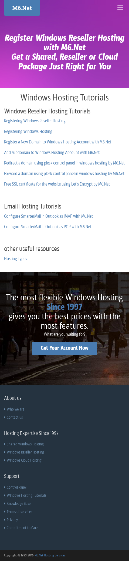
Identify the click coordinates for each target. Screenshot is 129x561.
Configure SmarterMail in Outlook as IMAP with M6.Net (48, 216)
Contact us (13, 417)
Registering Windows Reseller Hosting (35, 121)
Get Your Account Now (65, 348)
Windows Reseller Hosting (24, 452)
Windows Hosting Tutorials (25, 496)
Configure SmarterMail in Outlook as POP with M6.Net (47, 227)
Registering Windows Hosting (28, 132)
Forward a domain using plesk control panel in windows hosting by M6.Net (64, 174)
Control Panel (15, 487)
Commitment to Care (21, 528)
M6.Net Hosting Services (50, 555)
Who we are (14, 409)
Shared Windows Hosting (24, 444)
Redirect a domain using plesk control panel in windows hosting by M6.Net (64, 163)
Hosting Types (15, 259)
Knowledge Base (17, 504)
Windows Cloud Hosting (23, 460)
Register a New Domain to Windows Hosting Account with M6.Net (57, 142)
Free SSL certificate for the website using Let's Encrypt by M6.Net (57, 184)
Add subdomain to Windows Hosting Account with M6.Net (52, 153)
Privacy (11, 520)
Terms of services (18, 512)
